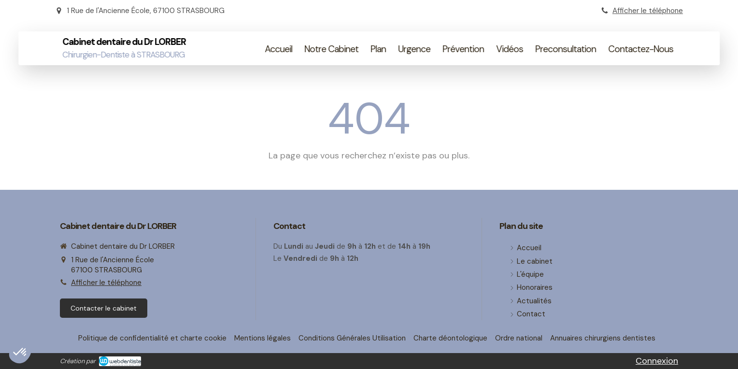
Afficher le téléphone (647, 10)
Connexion (657, 361)
